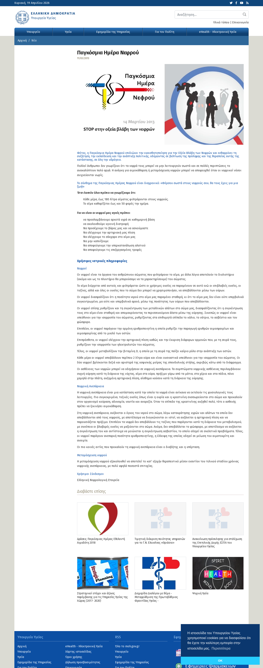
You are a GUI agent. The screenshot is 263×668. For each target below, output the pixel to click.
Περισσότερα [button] (221, 648)
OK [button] (220, 660)
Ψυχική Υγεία (200, 593)
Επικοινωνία (240, 22)
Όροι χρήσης (73, 657)
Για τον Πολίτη (164, 32)
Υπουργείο (33, 32)
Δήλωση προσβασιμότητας (82, 662)
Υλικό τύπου (221, 22)
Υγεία (68, 32)
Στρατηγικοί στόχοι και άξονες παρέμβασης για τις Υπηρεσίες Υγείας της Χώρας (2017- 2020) (102, 597)
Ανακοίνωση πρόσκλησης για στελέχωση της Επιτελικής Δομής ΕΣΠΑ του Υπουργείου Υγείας (217, 542)
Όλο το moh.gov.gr (127, 646)
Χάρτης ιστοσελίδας (78, 651)
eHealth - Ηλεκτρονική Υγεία (217, 32)
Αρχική (22, 40)
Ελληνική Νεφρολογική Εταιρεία (98, 480)
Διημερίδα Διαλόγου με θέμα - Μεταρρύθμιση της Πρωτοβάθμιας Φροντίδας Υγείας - (156, 597)
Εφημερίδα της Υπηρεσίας (113, 32)
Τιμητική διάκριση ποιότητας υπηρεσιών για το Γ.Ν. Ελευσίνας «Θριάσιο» (160, 540)
